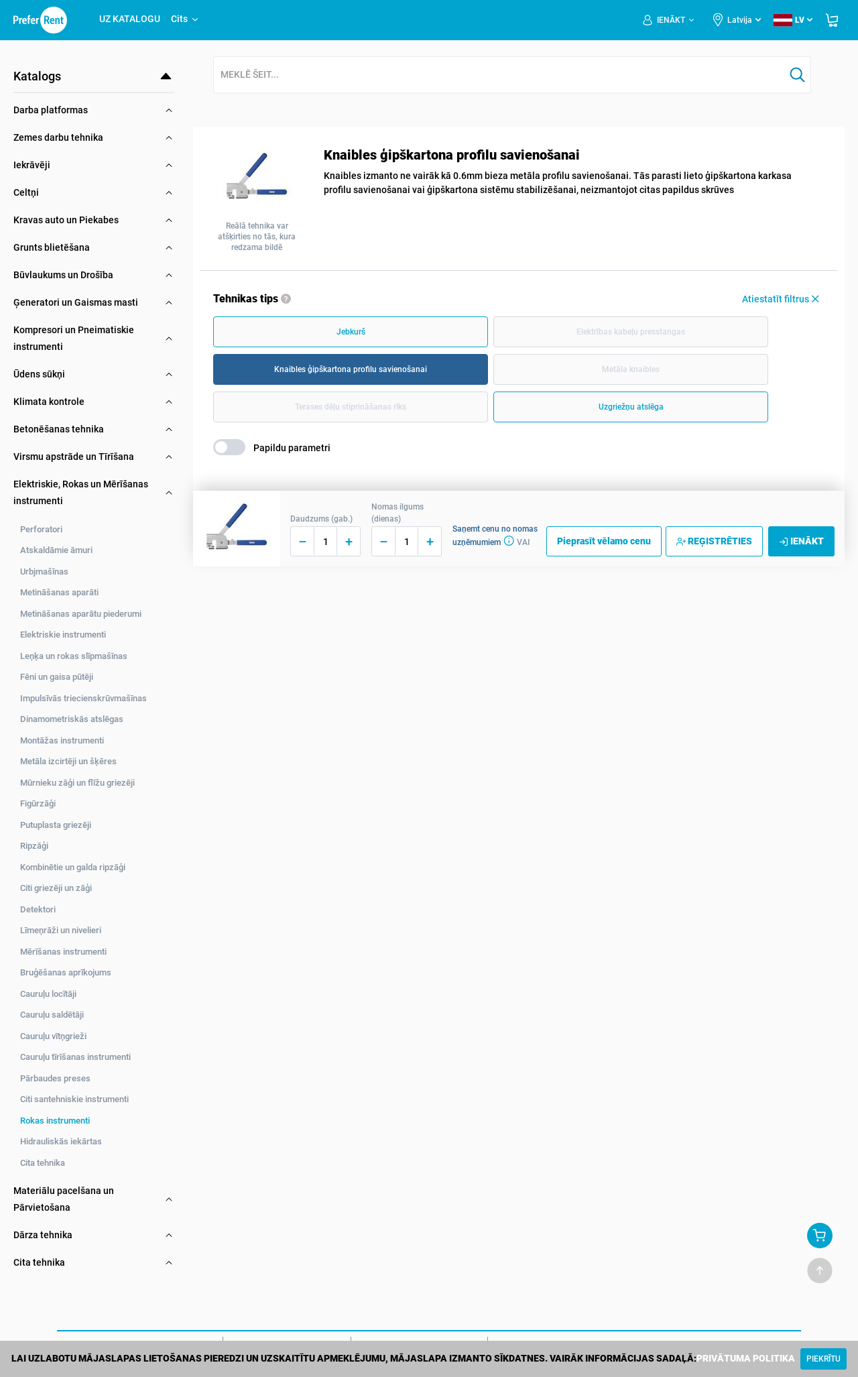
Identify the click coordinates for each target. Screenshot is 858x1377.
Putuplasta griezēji (55, 825)
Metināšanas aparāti (59, 592)
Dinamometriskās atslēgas (71, 719)
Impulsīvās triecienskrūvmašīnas (83, 698)
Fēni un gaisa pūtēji (56, 677)
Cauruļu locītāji (48, 994)
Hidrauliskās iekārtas (61, 1141)
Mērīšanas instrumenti (63, 952)
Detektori (38, 909)
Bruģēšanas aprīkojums (65, 972)
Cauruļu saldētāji (52, 1015)
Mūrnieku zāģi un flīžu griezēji (77, 783)
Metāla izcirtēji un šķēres (68, 761)
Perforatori (41, 529)
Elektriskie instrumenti (63, 635)
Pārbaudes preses (55, 1078)
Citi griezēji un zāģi (56, 888)
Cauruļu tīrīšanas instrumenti (75, 1057)
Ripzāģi (34, 846)
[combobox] (499, 75)
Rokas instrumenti (55, 1121)
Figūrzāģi (38, 803)
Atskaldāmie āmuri (56, 550)
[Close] (823, 1359)
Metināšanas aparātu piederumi (80, 614)
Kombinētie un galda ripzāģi (72, 867)
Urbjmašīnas (44, 571)
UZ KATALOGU (129, 18)
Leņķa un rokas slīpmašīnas (73, 656)
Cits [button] (185, 18)
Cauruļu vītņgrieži (53, 1036)
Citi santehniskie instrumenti (74, 1099)
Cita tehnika (42, 1163)
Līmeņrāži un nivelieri (60, 930)
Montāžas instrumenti (62, 740)
